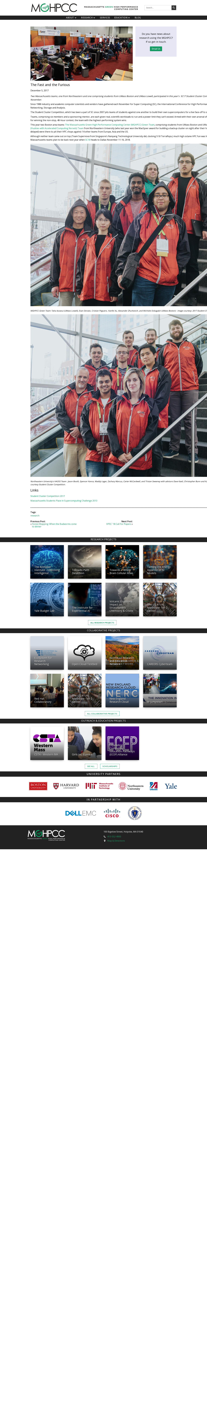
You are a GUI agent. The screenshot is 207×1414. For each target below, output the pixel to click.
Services (105, 17)
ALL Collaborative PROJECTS (102, 713)
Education (122, 17)
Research (88, 17)
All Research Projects (102, 622)
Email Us (156, 48)
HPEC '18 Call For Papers (118, 523)
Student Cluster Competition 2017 (47, 496)
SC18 (87, 139)
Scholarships (109, 766)
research (34, 515)
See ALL (91, 766)
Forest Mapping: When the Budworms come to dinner (54, 525)
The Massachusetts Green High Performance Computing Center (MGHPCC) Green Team (110, 124)
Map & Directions (116, 840)
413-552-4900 (114, 836)
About (71, 17)
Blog (138, 17)
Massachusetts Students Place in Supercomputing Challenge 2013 (63, 500)
